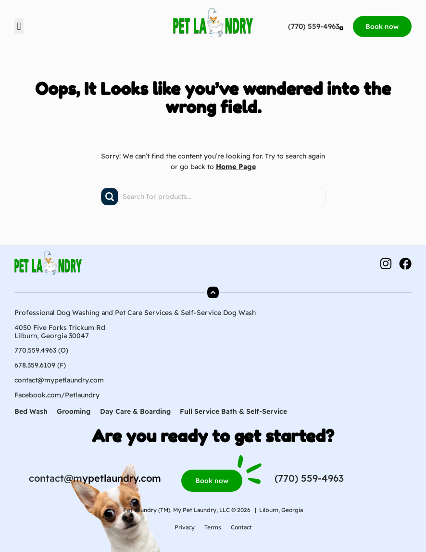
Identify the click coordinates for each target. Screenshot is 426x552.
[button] (19, 26)
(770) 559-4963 (310, 26)
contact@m (55, 478)
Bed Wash (31, 411)
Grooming (74, 411)
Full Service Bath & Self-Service (234, 411)
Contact (241, 527)
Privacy (185, 527)
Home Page (236, 166)
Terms (212, 527)
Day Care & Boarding (135, 411)
